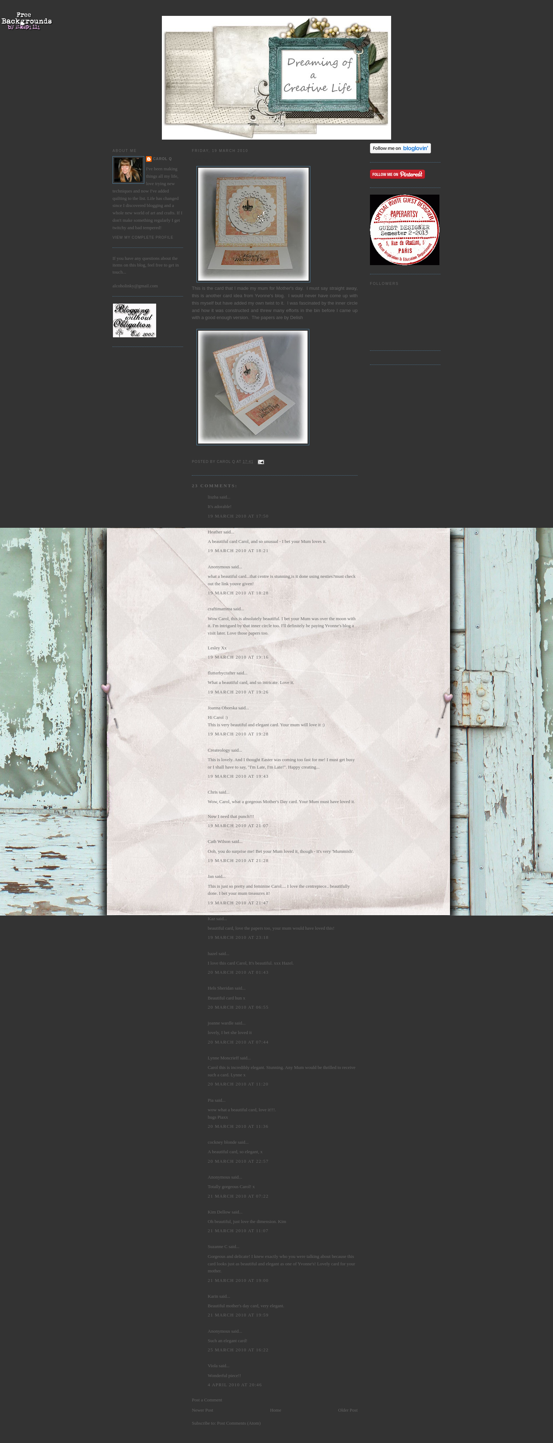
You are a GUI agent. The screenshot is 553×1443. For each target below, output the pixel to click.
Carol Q (162, 159)
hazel (212, 953)
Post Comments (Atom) (239, 1423)
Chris (213, 792)
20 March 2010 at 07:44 (238, 1042)
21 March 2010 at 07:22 (238, 1196)
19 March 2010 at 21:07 (238, 825)
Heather (215, 531)
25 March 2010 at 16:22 (238, 1349)
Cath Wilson (219, 841)
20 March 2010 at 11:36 (238, 1126)
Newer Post (202, 1410)
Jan (211, 876)
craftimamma (220, 608)
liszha (213, 497)
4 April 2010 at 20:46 (235, 1384)
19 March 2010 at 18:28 (238, 592)
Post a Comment (207, 1399)
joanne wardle (220, 1023)
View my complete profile (143, 237)
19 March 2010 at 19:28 (238, 733)
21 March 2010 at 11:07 (238, 1230)
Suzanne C (217, 1246)
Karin (213, 1296)
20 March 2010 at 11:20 (238, 1084)
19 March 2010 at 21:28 (238, 860)
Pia (211, 1100)
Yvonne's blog (269, 295)
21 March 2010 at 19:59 (238, 1314)
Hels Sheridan (220, 988)
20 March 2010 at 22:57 (238, 1161)
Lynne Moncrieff (223, 1057)
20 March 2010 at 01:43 (238, 972)
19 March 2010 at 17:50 (238, 516)
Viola (213, 1365)
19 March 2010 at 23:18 (238, 937)
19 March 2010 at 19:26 (238, 692)
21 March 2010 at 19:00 (238, 1280)
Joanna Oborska (222, 707)
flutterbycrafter (222, 672)
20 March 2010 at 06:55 (238, 1007)
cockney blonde (222, 1142)
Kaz (211, 918)
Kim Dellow (219, 1212)
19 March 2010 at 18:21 (238, 550)
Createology (219, 750)
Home (275, 1410)
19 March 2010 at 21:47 (238, 902)
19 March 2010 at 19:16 (238, 657)
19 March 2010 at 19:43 (238, 776)
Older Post (348, 1410)
